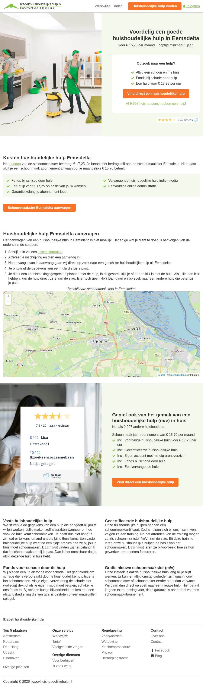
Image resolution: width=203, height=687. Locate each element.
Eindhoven (11, 658)
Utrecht (8, 652)
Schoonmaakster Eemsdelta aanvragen (39, 207)
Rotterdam (11, 641)
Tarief (117, 6)
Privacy (107, 652)
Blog (158, 656)
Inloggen (191, 6)
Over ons (158, 636)
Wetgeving (109, 641)
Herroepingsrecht (115, 658)
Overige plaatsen (16, 667)
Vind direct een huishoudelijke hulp (156, 93)
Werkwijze (102, 6)
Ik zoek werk (61, 666)
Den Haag (11, 647)
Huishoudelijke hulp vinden (155, 6)
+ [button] (8, 296)
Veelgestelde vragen (67, 647)
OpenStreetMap (177, 375)
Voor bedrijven (63, 660)
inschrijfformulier (50, 252)
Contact (156, 641)
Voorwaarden (112, 636)
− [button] (8, 302)
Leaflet (161, 375)
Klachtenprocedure (116, 647)
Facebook (162, 650)
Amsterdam (12, 636)
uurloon (15, 164)
